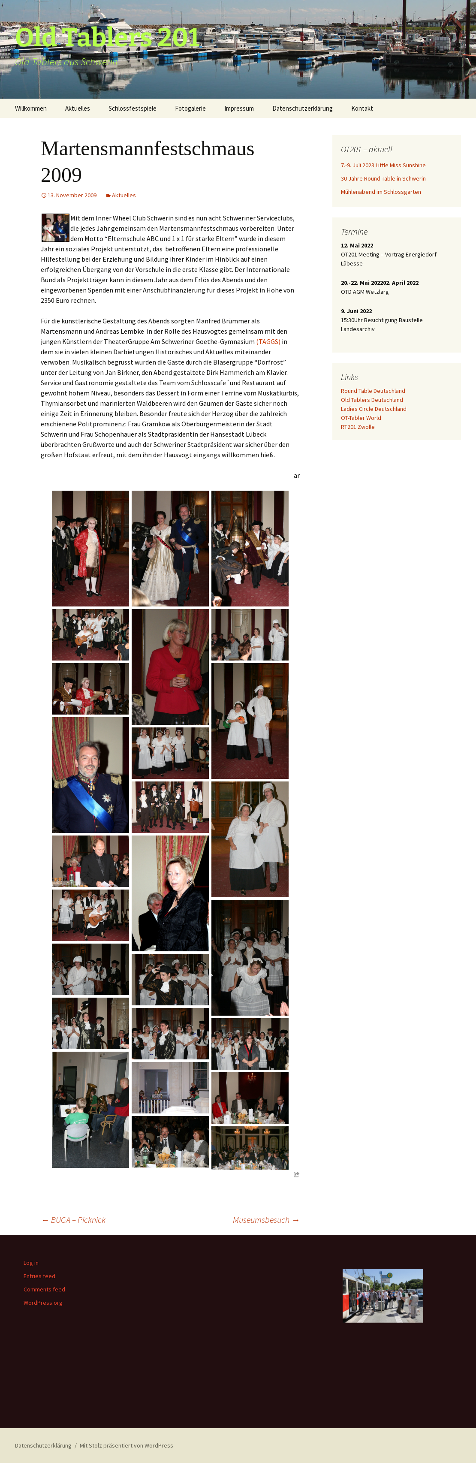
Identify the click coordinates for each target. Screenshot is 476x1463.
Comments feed (44, 1289)
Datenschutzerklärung (302, 108)
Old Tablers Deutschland (372, 400)
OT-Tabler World (361, 418)
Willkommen (31, 108)
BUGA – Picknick (73, 1219)
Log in (31, 1263)
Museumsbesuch (266, 1219)
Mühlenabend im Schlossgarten (381, 192)
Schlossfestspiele (132, 108)
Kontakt (362, 108)
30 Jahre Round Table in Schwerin (383, 178)
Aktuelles (77, 108)
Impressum (239, 108)
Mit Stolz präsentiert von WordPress (126, 1445)
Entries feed (39, 1276)
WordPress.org (43, 1302)
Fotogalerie (190, 108)
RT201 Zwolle (358, 427)
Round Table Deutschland (373, 391)
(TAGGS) (268, 341)
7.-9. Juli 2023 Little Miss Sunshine (383, 165)
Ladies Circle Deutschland (374, 409)
